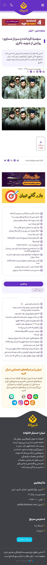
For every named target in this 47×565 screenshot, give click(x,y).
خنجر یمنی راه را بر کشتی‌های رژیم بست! (25, 217)
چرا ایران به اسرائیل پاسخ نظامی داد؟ (26, 227)
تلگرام (14, 402)
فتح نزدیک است (33, 224)
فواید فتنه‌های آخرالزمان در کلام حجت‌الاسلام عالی (21, 352)
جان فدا (36, 334)
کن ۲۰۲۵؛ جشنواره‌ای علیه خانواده (27, 324)
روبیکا (23, 396)
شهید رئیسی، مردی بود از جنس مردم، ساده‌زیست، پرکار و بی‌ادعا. (26, 308)
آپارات (29, 396)
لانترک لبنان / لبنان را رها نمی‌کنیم (27, 266)
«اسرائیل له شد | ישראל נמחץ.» (27, 245)
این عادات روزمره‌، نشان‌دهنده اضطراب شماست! (22, 317)
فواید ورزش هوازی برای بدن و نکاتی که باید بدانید (22, 355)
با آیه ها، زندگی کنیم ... (31, 304)
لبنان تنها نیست (33, 234)
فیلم (31, 31)
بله (11, 396)
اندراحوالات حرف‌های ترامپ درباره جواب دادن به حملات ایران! (23, 255)
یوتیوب (26, 402)
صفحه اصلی (40, 31)
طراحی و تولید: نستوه (24, 561)
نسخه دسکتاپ (24, 539)
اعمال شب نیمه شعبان (31, 345)
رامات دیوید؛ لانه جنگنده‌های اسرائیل (26, 220)
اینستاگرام (20, 402)
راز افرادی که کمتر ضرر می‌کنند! (28, 327)
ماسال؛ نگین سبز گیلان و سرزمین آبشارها (24, 213)
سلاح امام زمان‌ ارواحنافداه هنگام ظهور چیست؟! (22, 348)
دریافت (40, 145)
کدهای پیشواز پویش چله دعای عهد (27, 313)
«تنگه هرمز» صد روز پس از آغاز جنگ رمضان (24, 230)
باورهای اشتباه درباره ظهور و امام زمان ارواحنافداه (22, 341)
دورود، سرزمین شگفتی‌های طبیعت (27, 331)
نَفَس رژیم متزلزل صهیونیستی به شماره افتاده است (23, 261)
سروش (17, 396)
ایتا (32, 402)
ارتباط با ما (38, 525)
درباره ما (39, 531)
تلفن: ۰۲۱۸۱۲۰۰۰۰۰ (36, 499)
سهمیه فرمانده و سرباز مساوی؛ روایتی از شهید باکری (21, 41)
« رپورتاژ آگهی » (37, 290)
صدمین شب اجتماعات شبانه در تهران (26, 270)
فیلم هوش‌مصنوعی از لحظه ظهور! (27, 320)
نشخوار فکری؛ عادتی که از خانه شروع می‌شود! (23, 338)
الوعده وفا (35, 241)
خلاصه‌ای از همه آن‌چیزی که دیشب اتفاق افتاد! (23, 238)
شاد (35, 396)
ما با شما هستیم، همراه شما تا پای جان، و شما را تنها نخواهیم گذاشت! (22, 249)
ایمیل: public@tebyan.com (30, 504)
